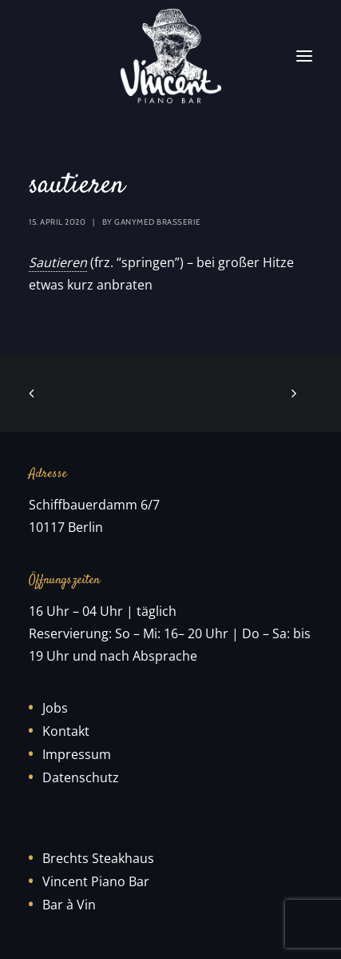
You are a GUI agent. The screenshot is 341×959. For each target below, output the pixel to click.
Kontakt (65, 731)
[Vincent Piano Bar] (171, 56)
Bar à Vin (69, 904)
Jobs (55, 708)
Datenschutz (80, 777)
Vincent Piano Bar (95, 881)
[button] (304, 56)
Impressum (76, 754)
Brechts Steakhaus (98, 858)
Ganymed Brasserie (157, 222)
